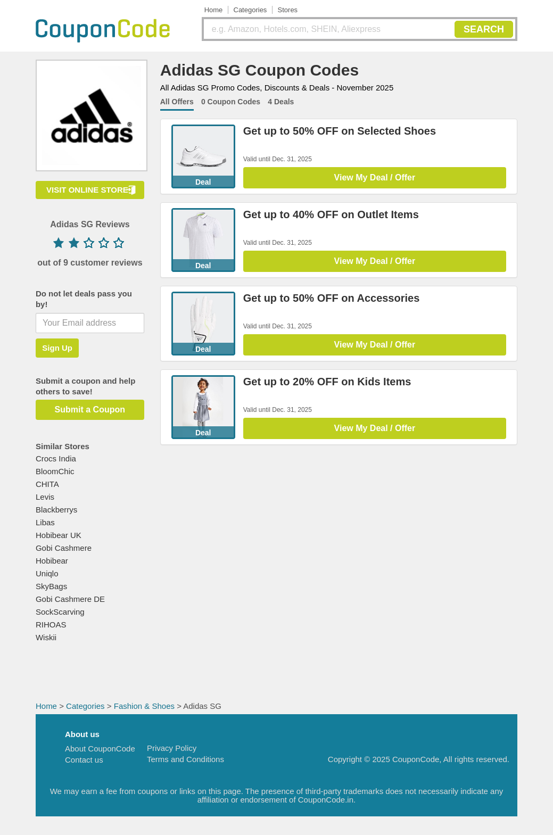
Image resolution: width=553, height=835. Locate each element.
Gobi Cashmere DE (70, 598)
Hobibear (52, 560)
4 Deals (281, 101)
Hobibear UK (58, 535)
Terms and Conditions (185, 759)
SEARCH (484, 29)
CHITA (47, 484)
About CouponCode (100, 748)
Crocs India (56, 458)
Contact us (84, 759)
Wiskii (46, 637)
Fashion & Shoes (144, 705)
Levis (45, 496)
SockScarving (60, 611)
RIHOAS (51, 624)
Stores (288, 10)
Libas (45, 522)
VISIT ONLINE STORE (87, 189)
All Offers (177, 101)
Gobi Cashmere (64, 547)
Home (213, 10)
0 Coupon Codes (230, 101)
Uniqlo (47, 573)
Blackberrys (56, 509)
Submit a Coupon (90, 409)
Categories (250, 10)
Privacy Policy (171, 748)
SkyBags (51, 586)
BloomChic (55, 471)
